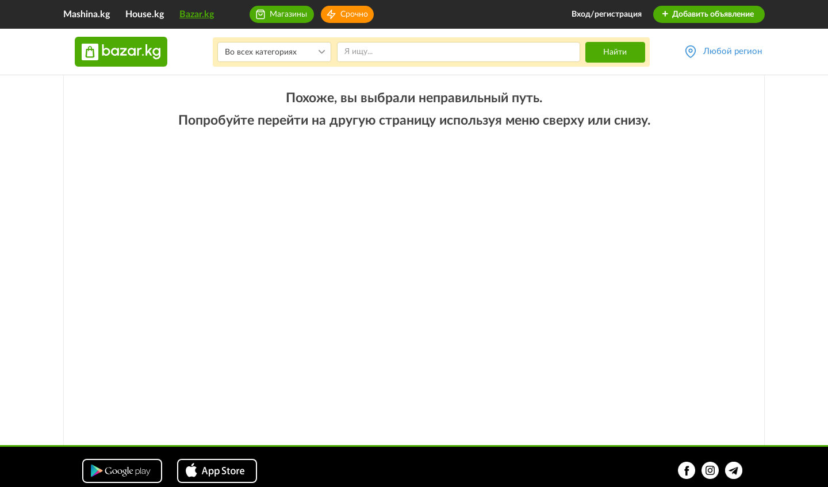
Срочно (354, 14)
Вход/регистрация (607, 14)
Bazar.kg (196, 14)
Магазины (288, 14)
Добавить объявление (707, 14)
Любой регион (732, 51)
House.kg (144, 14)
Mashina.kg (86, 14)
